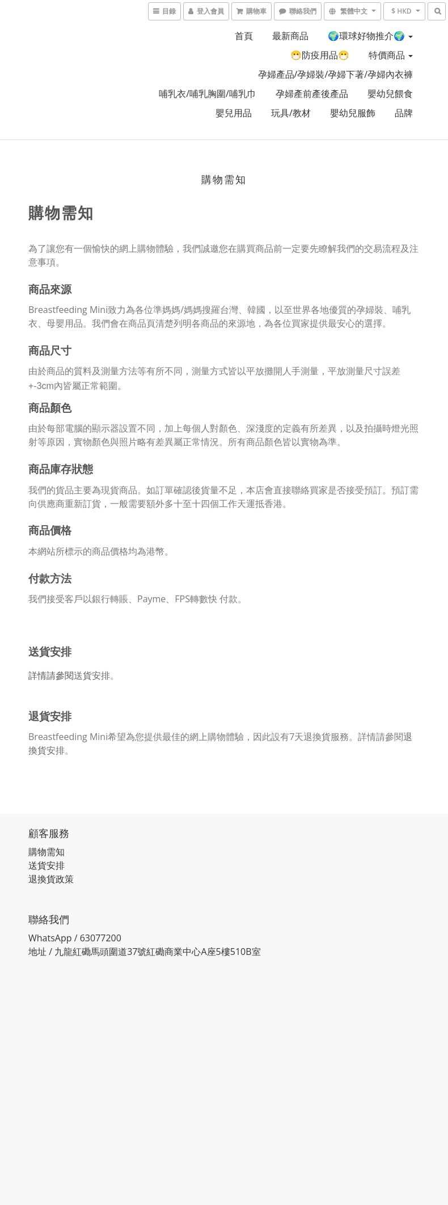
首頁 (244, 35)
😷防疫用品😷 (319, 55)
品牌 (404, 113)
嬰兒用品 (233, 113)
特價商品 (391, 55)
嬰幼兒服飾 (352, 113)
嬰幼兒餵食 (390, 93)
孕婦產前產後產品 (312, 93)
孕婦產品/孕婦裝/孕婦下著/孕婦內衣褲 (335, 74)
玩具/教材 (291, 113)
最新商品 (290, 35)
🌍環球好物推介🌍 (370, 35)
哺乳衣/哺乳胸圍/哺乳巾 (207, 93)
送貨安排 (92, 675)
